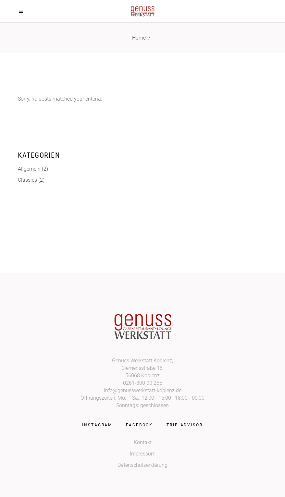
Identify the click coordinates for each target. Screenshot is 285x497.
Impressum (142, 454)
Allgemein (29, 169)
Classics (27, 180)
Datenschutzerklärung (142, 465)
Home (139, 38)
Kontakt (143, 442)
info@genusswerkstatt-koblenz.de (142, 390)
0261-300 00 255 (142, 383)
